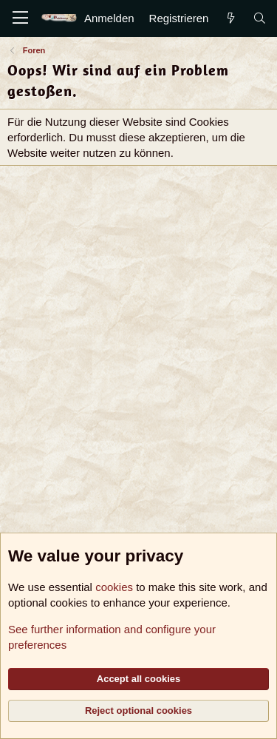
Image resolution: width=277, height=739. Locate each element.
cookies (114, 587)
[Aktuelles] (230, 18)
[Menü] (20, 18)
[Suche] (259, 18)
